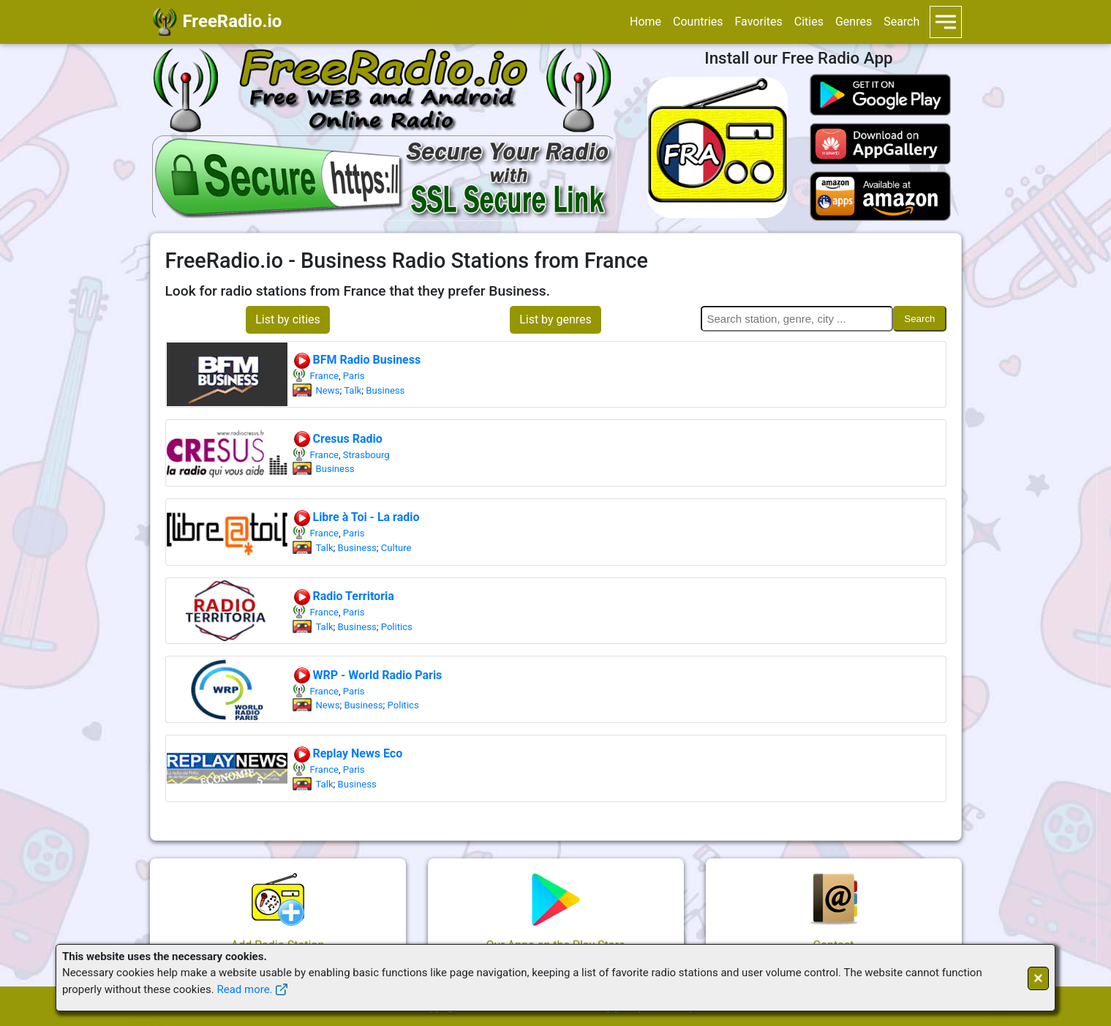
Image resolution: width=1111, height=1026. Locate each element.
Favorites (759, 22)
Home (645, 22)
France (324, 375)
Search (901, 22)
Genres (853, 22)
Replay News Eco (348, 753)
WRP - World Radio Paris (367, 675)
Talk (352, 390)
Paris (354, 375)
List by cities (287, 319)
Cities (809, 22)
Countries (698, 22)
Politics (397, 626)
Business (385, 390)
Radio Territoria (343, 596)
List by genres (555, 319)
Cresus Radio (338, 439)
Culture (396, 547)
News (328, 390)
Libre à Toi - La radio (356, 517)
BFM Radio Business (357, 360)
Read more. (244, 989)
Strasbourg (366, 454)
